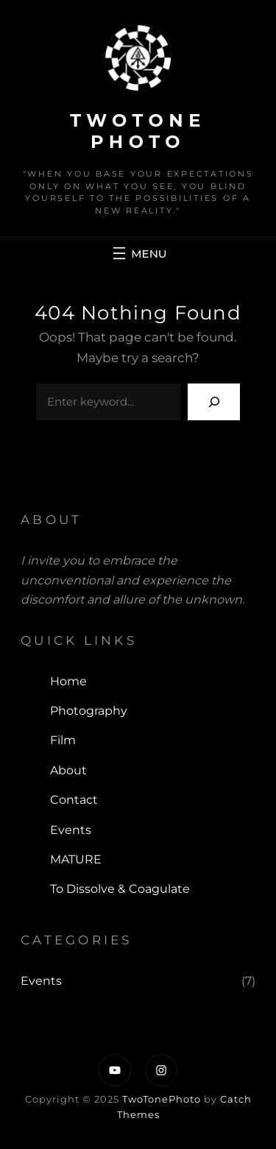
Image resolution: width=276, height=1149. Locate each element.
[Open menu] (137, 253)
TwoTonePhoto (161, 1099)
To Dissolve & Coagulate (120, 889)
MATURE (76, 859)
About (68, 770)
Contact (74, 800)
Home (68, 681)
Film (63, 740)
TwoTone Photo (138, 131)
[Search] (214, 401)
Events (70, 830)
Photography (88, 711)
